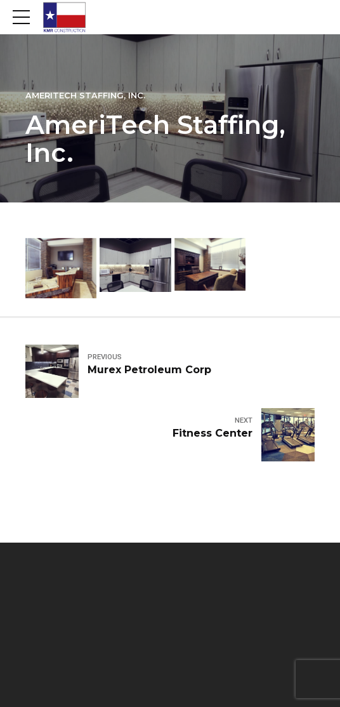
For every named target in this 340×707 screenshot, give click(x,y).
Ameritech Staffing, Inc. (85, 95)
